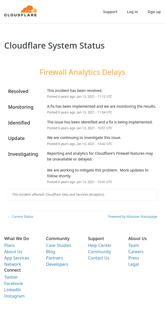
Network (12, 264)
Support (110, 11)
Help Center (99, 245)
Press (133, 258)
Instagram (14, 296)
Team (133, 245)
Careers (136, 252)
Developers (57, 264)
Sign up (154, 11)
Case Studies (58, 245)
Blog (50, 252)
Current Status (20, 216)
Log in (132, 11)
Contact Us (98, 258)
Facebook (13, 283)
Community (99, 252)
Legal (133, 264)
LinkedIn (12, 290)
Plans (9, 245)
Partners (54, 258)
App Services (16, 258)
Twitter (11, 277)
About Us (13, 252)
